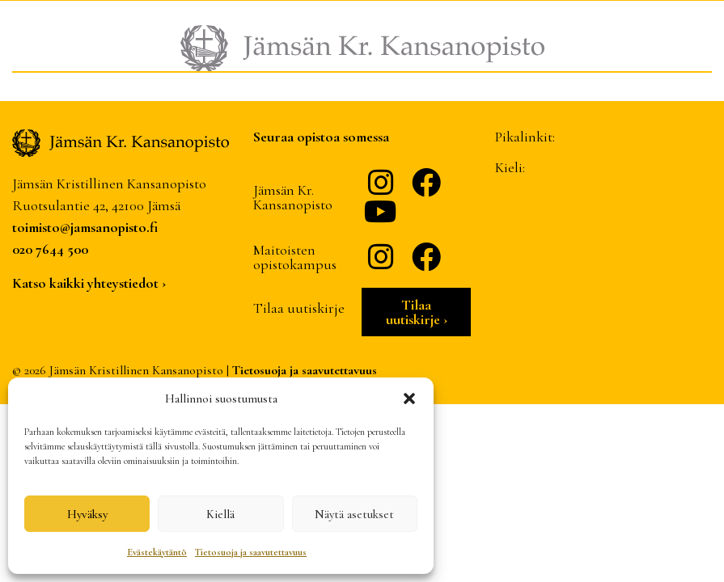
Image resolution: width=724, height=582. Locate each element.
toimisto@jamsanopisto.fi (85, 227)
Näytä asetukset (354, 514)
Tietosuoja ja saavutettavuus (251, 552)
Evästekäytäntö (157, 552)
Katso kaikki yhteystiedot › (89, 283)
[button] (409, 398)
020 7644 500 (50, 249)
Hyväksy (87, 514)
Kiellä (220, 514)
